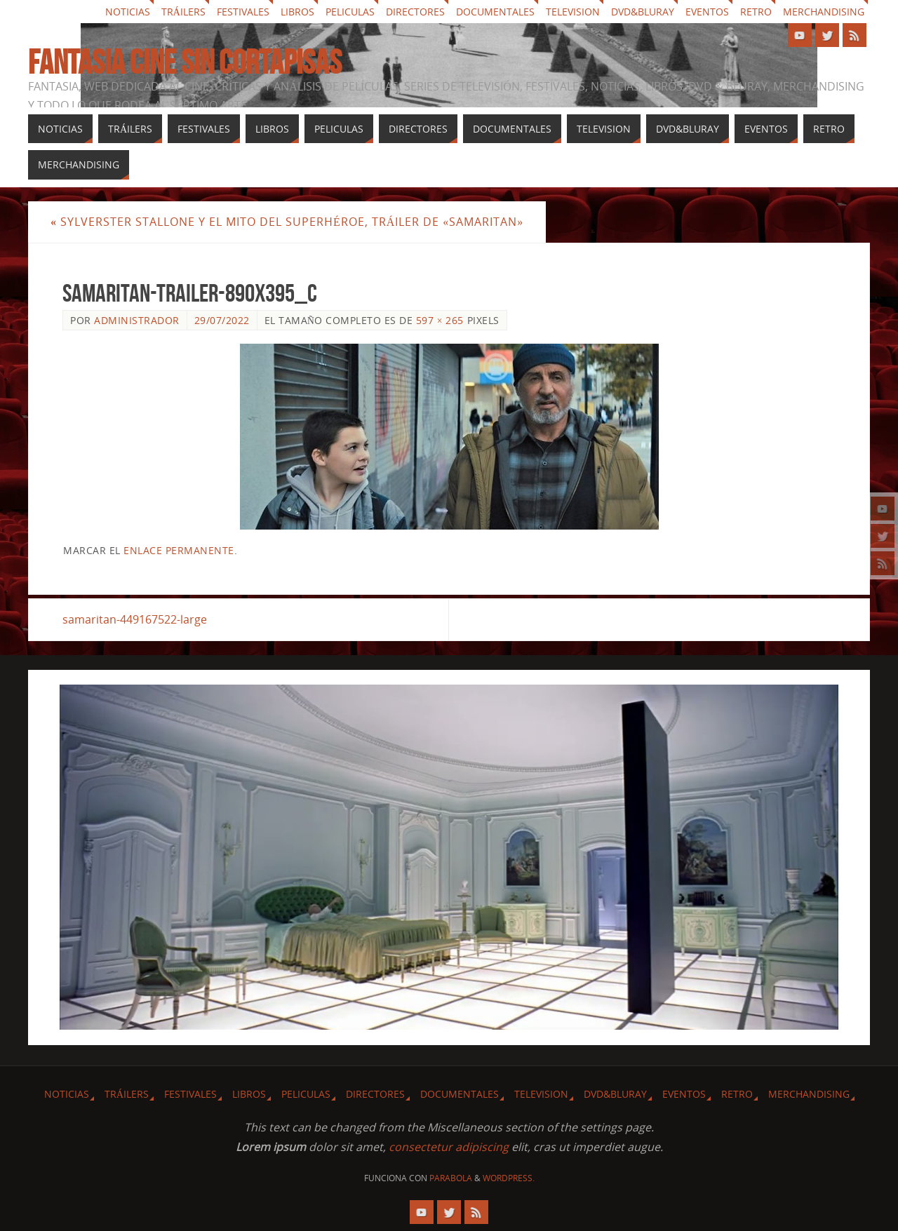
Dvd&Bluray (642, 11)
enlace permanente (178, 550)
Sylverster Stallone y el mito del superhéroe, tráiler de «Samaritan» (287, 221)
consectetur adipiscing (449, 1147)
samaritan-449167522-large (134, 619)
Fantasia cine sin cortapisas (185, 62)
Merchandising (823, 11)
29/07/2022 (222, 320)
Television (573, 11)
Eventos (707, 11)
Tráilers (183, 11)
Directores (415, 11)
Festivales (243, 11)
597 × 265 (440, 320)
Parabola (450, 1178)
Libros (297, 11)
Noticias (127, 11)
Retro (756, 11)
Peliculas (350, 11)
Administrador (137, 320)
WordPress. (509, 1178)
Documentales (495, 11)
